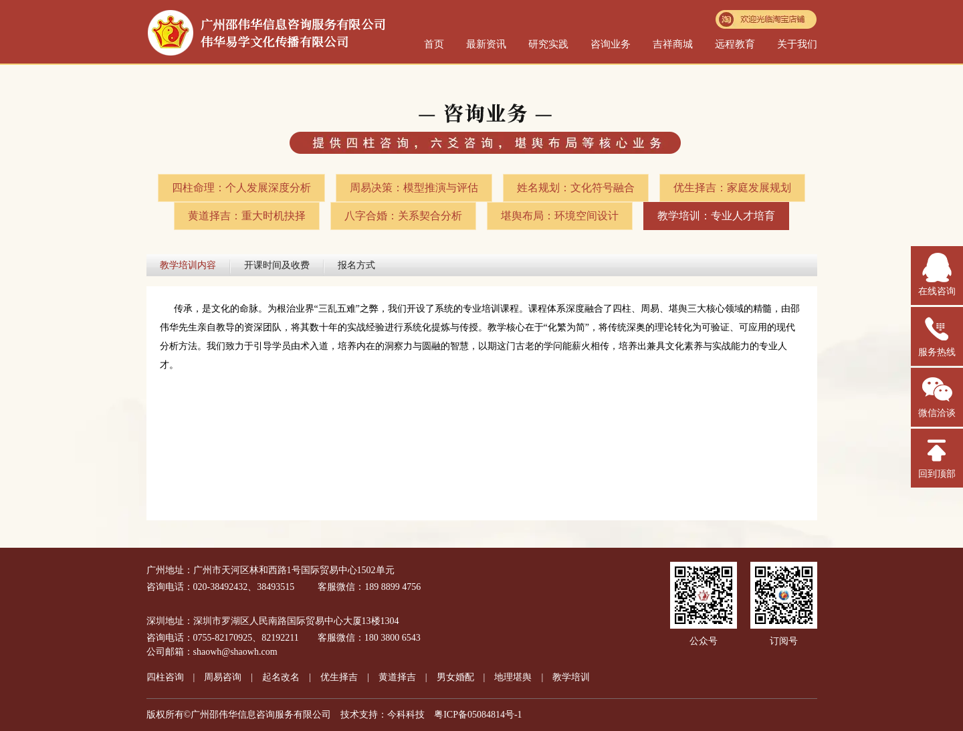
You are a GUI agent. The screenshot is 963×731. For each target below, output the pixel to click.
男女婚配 (455, 677)
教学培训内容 (188, 265)
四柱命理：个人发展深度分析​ (241, 187)
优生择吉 (339, 677)
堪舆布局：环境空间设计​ (560, 215)
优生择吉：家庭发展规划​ (732, 187)
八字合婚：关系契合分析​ (403, 215)
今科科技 (406, 715)
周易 (222, 677)
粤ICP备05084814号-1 (478, 715)
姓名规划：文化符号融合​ (576, 187)
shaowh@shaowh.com (235, 652)
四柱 (165, 677)
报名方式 (356, 265)
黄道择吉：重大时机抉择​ (247, 215)
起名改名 (281, 677)
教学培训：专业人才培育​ (716, 215)
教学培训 (571, 677)
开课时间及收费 (277, 265)
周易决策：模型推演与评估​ (414, 187)
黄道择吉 (397, 677)
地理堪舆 (513, 677)
